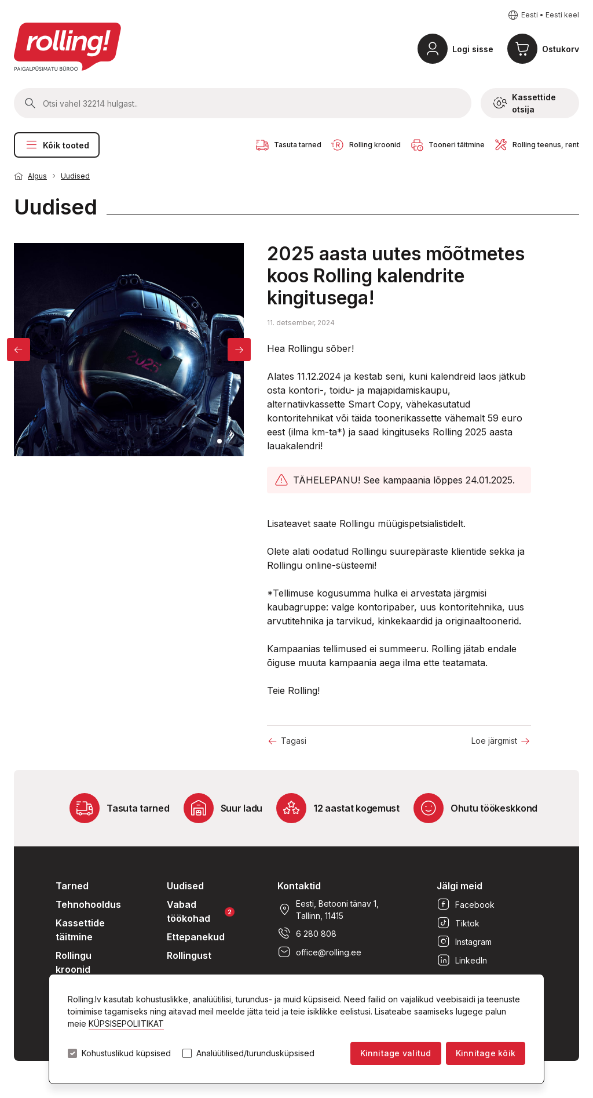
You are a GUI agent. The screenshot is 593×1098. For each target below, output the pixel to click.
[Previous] (18, 349)
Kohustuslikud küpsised (126, 1053)
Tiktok (458, 923)
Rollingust (189, 955)
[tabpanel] (129, 349)
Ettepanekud (196, 937)
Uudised (75, 176)
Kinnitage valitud (395, 1053)
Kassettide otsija (524, 103)
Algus (37, 176)
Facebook (466, 904)
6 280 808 (306, 933)
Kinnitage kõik (485, 1053)
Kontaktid (299, 886)
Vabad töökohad (201, 911)
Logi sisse (472, 49)
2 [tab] (227, 441)
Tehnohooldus (88, 904)
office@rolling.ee (319, 952)
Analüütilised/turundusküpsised (255, 1053)
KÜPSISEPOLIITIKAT (126, 1023)
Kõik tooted (56, 145)
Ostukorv (560, 49)
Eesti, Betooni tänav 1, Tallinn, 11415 (328, 910)
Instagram (464, 941)
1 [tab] (219, 441)
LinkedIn (462, 960)
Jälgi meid (459, 886)
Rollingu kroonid (73, 962)
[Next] (239, 349)
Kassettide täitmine (80, 930)
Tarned (72, 886)
